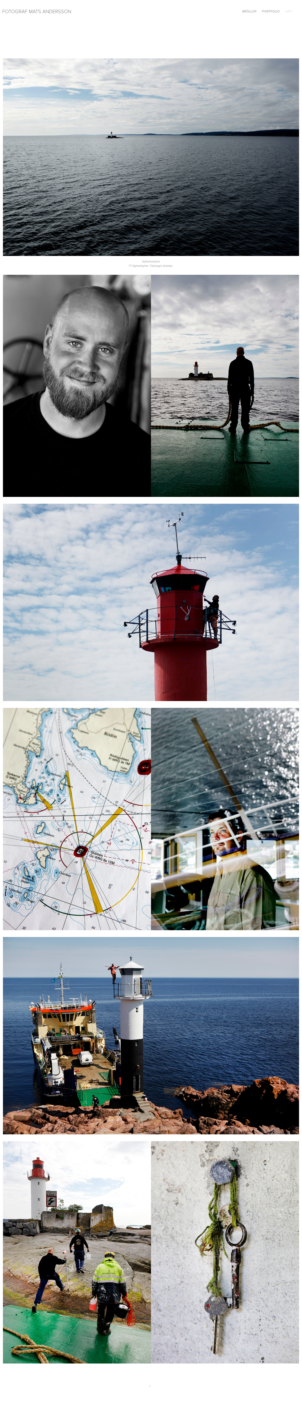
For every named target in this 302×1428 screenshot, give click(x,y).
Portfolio (271, 11)
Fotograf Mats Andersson (36, 11)
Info (288, 11)
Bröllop (249, 11)
